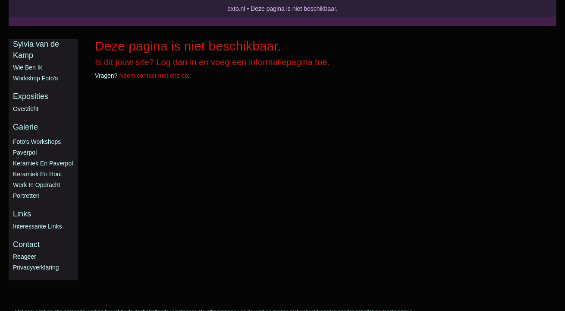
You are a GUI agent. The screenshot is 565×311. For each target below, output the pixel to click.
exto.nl (236, 8)
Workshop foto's (35, 78)
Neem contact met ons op (153, 75)
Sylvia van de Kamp (36, 50)
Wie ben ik (27, 67)
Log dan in (176, 62)
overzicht (25, 108)
